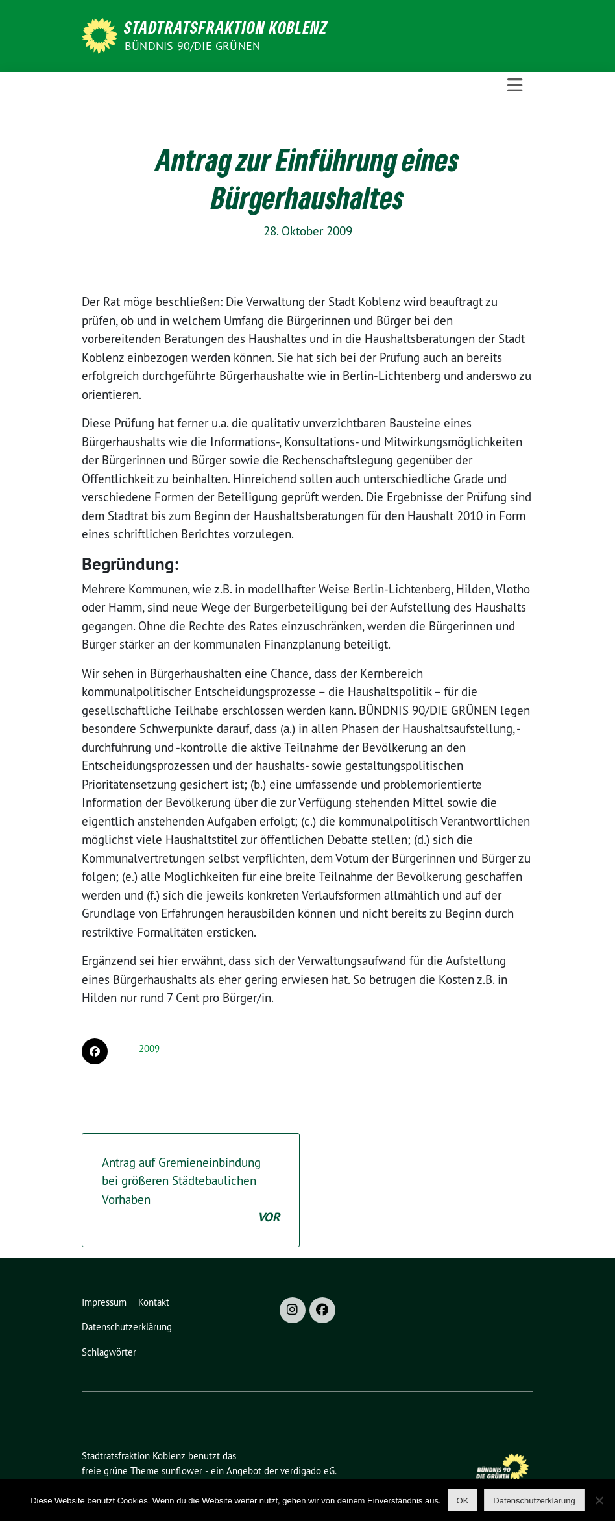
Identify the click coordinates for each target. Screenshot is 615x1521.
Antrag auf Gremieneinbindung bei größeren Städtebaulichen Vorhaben (191, 1191)
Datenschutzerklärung (127, 1327)
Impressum (104, 1302)
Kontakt (153, 1302)
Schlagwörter (109, 1352)
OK (463, 1500)
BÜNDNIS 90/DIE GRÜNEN (192, 45)
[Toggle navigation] (514, 85)
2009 (149, 1048)
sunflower (182, 1471)
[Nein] (598, 1500)
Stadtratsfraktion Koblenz (226, 27)
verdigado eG (307, 1471)
